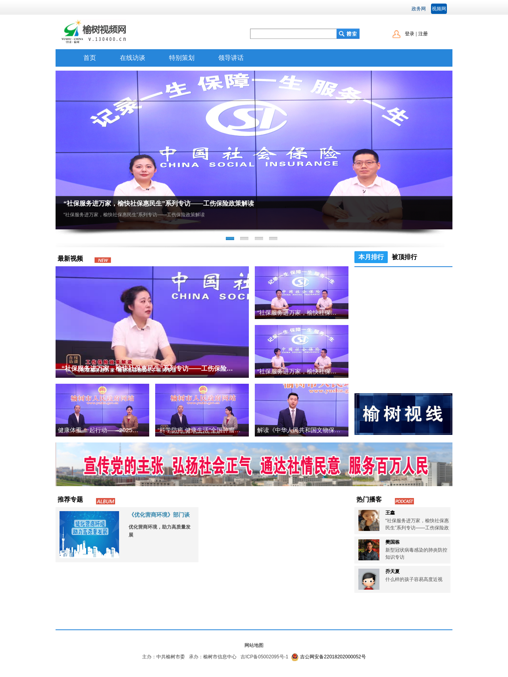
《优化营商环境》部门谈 (159, 515)
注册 (423, 34)
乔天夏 (392, 571)
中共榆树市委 (170, 657)
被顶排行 (404, 257)
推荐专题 (70, 499)
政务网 (419, 9)
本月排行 (371, 257)
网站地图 (254, 645)
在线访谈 (132, 57)
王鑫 (390, 512)
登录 (409, 34)
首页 (89, 57)
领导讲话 (231, 57)
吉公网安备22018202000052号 (333, 657)
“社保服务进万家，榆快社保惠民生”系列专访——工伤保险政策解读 (159, 203)
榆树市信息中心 (220, 657)
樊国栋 (392, 542)
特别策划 (181, 57)
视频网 (439, 9)
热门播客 (369, 499)
